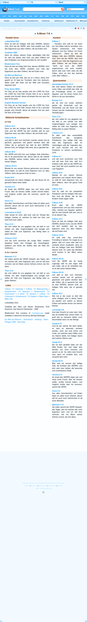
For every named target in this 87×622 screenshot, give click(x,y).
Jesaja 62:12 (57, 361)
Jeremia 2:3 (10, 187)
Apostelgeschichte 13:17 (62, 84)
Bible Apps (43, 296)
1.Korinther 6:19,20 (13, 212)
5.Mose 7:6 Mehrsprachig (37, 289)
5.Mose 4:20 (57, 203)
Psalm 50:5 (9, 177)
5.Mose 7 (56, 41)
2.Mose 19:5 (57, 173)
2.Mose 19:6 (57, 189)
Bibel (4, 28)
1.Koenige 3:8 (58, 310)
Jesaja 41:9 (57, 342)
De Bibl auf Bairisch (13, 75)
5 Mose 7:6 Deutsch (27, 294)
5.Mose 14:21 (57, 235)
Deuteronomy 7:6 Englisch (26, 296)
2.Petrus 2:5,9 (11, 238)
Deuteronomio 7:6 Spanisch (17, 291)
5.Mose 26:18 (57, 259)
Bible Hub (9, 299)
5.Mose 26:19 (10, 138)
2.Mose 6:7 (56, 156)
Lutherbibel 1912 (12, 41)
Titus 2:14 (9, 224)
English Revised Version (15, 103)
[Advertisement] (43, 437)
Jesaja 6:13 (57, 324)
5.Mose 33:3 (57, 294)
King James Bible (12, 89)
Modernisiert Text (12, 64)
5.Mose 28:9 (10, 152)
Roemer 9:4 (57, 100)
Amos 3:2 (9, 201)
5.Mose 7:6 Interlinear (14, 289)
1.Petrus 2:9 (57, 133)
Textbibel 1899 (11, 53)
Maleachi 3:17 (11, 257)
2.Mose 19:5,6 (11, 166)
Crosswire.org (37, 313)
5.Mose (9, 28)
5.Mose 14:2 (10, 126)
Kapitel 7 (14, 28)
